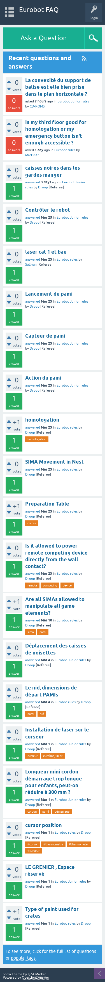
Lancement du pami (49, 294)
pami (42, 632)
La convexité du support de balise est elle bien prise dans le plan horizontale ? (58, 87)
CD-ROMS (37, 106)
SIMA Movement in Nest (54, 462)
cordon (32, 811)
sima (30, 632)
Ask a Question (43, 38)
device (67, 585)
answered (32, 182)
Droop (43, 187)
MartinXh (32, 155)
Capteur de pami (45, 336)
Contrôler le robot (47, 210)
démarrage (62, 811)
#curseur (33, 850)
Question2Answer (35, 977)
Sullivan (31, 264)
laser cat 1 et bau (46, 252)
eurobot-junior (52, 755)
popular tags (23, 957)
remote (32, 585)
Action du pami (43, 378)
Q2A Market (37, 974)
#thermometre (53, 844)
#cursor (32, 844)
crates (31, 523)
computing (50, 585)
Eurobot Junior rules (73, 101)
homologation (42, 420)
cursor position (43, 825)
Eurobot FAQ (39, 9)
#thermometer (79, 844)
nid (42, 714)
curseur (32, 755)
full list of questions (76, 951)
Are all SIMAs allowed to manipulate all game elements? (55, 606)
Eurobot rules (64, 150)
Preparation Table (47, 504)
